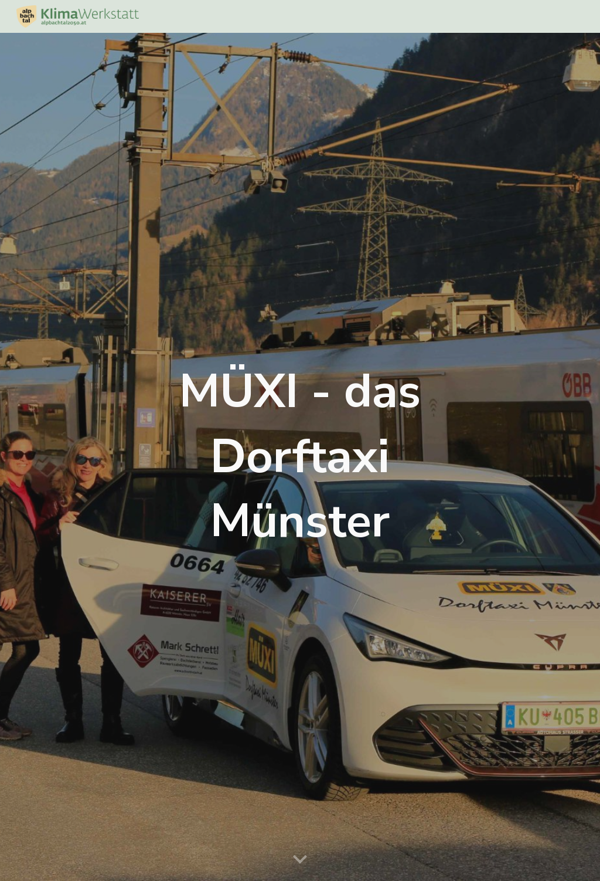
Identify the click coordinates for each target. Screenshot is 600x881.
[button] (300, 860)
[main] (299, 456)
